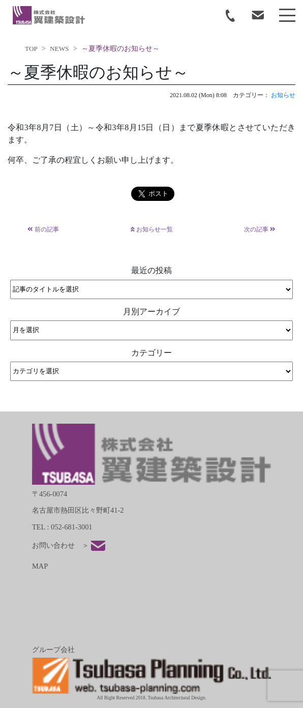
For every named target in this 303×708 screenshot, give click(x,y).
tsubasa (49, 15)
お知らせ (283, 95)
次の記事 (260, 229)
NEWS (59, 48)
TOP (31, 48)
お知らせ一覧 (152, 229)
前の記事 (43, 229)
